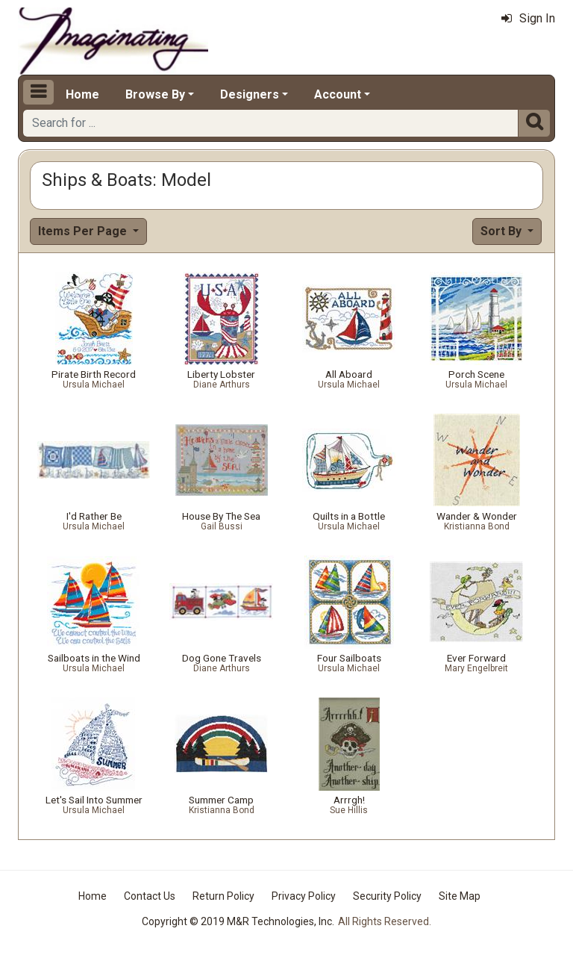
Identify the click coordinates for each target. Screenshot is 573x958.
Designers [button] (249, 94)
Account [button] (337, 94)
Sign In (528, 18)
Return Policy (223, 896)
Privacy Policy (304, 896)
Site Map (459, 896)
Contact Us (149, 896)
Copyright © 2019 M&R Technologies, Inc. (238, 921)
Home (82, 94)
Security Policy (387, 896)
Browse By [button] (155, 94)
